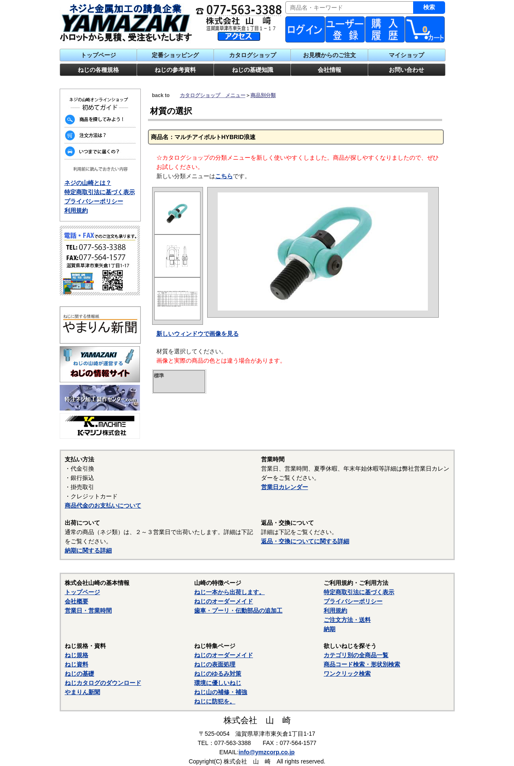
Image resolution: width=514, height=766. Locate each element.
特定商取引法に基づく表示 (99, 192)
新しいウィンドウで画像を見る (197, 333)
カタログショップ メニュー (212, 95)
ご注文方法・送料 (347, 619)
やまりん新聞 (82, 692)
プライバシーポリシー (93, 201)
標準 (159, 376)
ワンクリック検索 (347, 673)
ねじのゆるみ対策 (217, 673)
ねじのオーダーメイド (223, 601)
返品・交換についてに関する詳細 (305, 541)
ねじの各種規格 (98, 69)
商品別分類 (263, 95)
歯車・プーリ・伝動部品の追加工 (238, 610)
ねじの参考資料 (175, 69)
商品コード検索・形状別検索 (362, 664)
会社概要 (76, 601)
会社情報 (329, 69)
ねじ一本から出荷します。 (229, 592)
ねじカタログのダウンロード (103, 682)
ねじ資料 (76, 664)
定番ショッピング (175, 55)
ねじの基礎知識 (252, 69)
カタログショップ (252, 55)
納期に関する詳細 (88, 550)
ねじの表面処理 (214, 664)
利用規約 (76, 210)
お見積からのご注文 (329, 55)
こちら (224, 176)
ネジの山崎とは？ (87, 182)
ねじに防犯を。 (214, 701)
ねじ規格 (76, 655)
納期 (329, 629)
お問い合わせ (406, 69)
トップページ (98, 55)
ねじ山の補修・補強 (220, 692)
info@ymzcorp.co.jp (267, 752)
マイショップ (406, 55)
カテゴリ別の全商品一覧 (356, 655)
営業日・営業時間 (88, 610)
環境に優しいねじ (217, 682)
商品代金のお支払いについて (103, 505)
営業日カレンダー (284, 487)
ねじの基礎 (79, 673)
